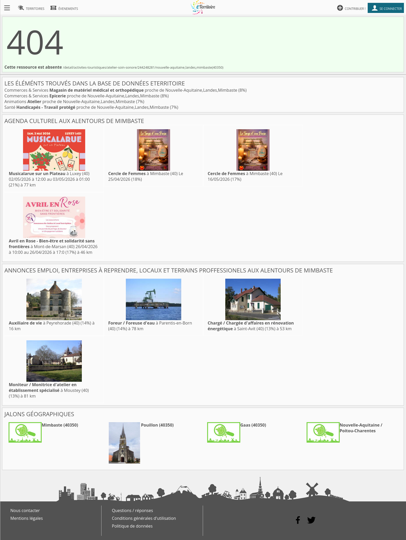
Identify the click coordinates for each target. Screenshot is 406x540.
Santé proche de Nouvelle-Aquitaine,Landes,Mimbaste (87, 107)
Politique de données (132, 526)
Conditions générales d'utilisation (144, 518)
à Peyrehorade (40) (44, 323)
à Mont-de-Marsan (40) (52, 243)
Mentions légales (26, 518)
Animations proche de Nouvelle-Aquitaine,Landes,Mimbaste (70, 101)
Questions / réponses (132, 510)
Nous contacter (25, 510)
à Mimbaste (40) (143, 173)
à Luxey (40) (49, 173)
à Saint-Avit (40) (251, 326)
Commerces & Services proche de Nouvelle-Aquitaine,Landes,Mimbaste (121, 90)
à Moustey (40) (49, 387)
